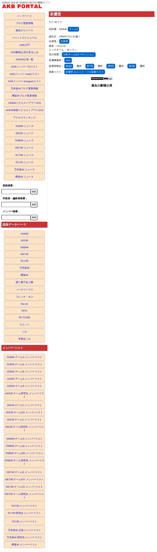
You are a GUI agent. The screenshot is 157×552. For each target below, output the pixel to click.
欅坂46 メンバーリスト (24, 544)
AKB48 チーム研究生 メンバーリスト (24, 395)
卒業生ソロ (24, 339)
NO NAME (24, 317)
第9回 (132, 66)
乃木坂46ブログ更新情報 (24, 88)
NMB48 (24, 247)
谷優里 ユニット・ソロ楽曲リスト (85, 71)
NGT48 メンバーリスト (24, 505)
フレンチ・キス (24, 296)
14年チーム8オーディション (78, 54)
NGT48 (24, 261)
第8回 (111, 66)
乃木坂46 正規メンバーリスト (24, 530)
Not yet (24, 304)
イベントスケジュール (24, 37)
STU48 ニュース (24, 162)
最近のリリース (24, 30)
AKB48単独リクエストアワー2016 (24, 110)
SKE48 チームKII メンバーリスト (24, 412)
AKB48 (24, 233)
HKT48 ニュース (24, 147)
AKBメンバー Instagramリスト (24, 81)
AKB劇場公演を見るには (24, 52)
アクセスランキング (24, 117)
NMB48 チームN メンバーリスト (24, 438)
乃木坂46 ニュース (24, 169)
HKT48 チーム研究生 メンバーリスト (24, 496)
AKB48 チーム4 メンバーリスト (24, 378)
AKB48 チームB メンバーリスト (24, 371)
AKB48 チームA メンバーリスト (24, 357)
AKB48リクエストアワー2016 (24, 103)
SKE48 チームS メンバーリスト (24, 405)
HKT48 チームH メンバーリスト (24, 472)
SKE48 (24, 240)
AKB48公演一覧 (24, 59)
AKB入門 (24, 45)
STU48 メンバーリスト (24, 521)
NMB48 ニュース (24, 140)
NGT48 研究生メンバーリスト (24, 513)
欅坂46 (24, 275)
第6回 (69, 66)
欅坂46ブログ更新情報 (24, 95)
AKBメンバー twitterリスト (24, 74)
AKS (68, 60)
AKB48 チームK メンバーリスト (24, 364)
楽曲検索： (9, 185)
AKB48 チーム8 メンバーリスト (24, 386)
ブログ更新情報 (24, 23)
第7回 (90, 66)
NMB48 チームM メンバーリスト (24, 446)
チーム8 (73, 29)
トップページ (24, 16)
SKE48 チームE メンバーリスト (24, 419)
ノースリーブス (24, 289)
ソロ (24, 331)
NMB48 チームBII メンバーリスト (24, 453)
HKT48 (24, 254)
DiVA (24, 310)
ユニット (24, 324)
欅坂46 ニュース (24, 176)
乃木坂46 (24, 267)
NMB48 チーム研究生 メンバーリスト (24, 462)
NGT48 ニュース (24, 155)
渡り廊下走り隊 (24, 282)
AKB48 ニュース (24, 126)
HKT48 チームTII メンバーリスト (24, 486)
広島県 (64, 41)
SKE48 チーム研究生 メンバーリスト (24, 428)
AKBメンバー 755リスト (24, 66)
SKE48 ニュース (24, 133)
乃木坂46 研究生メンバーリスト (24, 537)
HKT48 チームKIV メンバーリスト (24, 479)
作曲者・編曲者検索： (15, 198)
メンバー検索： (11, 211)
